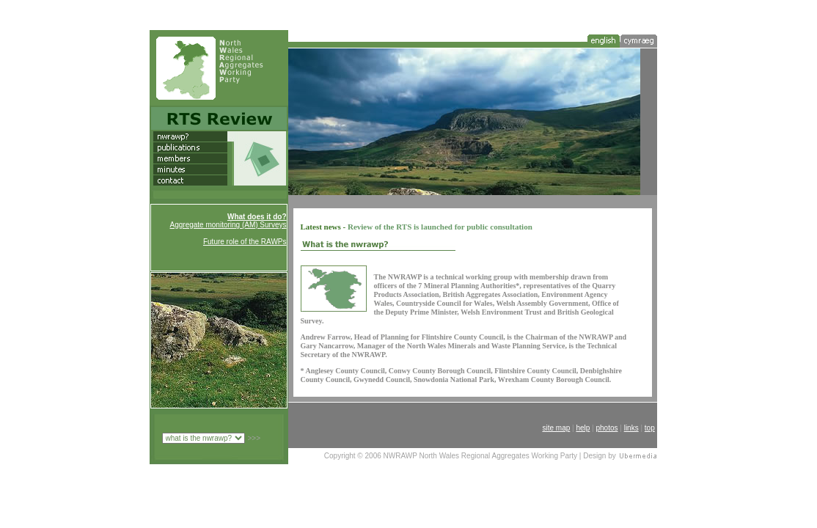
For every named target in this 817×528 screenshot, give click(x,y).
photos (607, 428)
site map (556, 428)
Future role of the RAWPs (245, 242)
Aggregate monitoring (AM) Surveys (228, 225)
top (650, 428)
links (631, 428)
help (583, 428)
